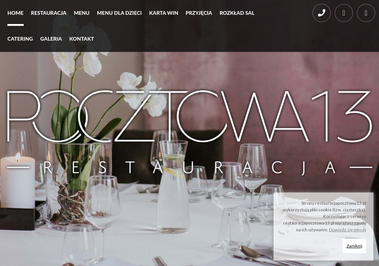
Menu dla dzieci (119, 13)
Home (15, 13)
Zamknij (354, 246)
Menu (82, 13)
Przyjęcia (198, 13)
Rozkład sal (236, 13)
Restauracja (49, 13)
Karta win (163, 13)
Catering (20, 38)
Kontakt (81, 38)
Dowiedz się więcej (347, 229)
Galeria (51, 38)
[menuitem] (15, 15)
